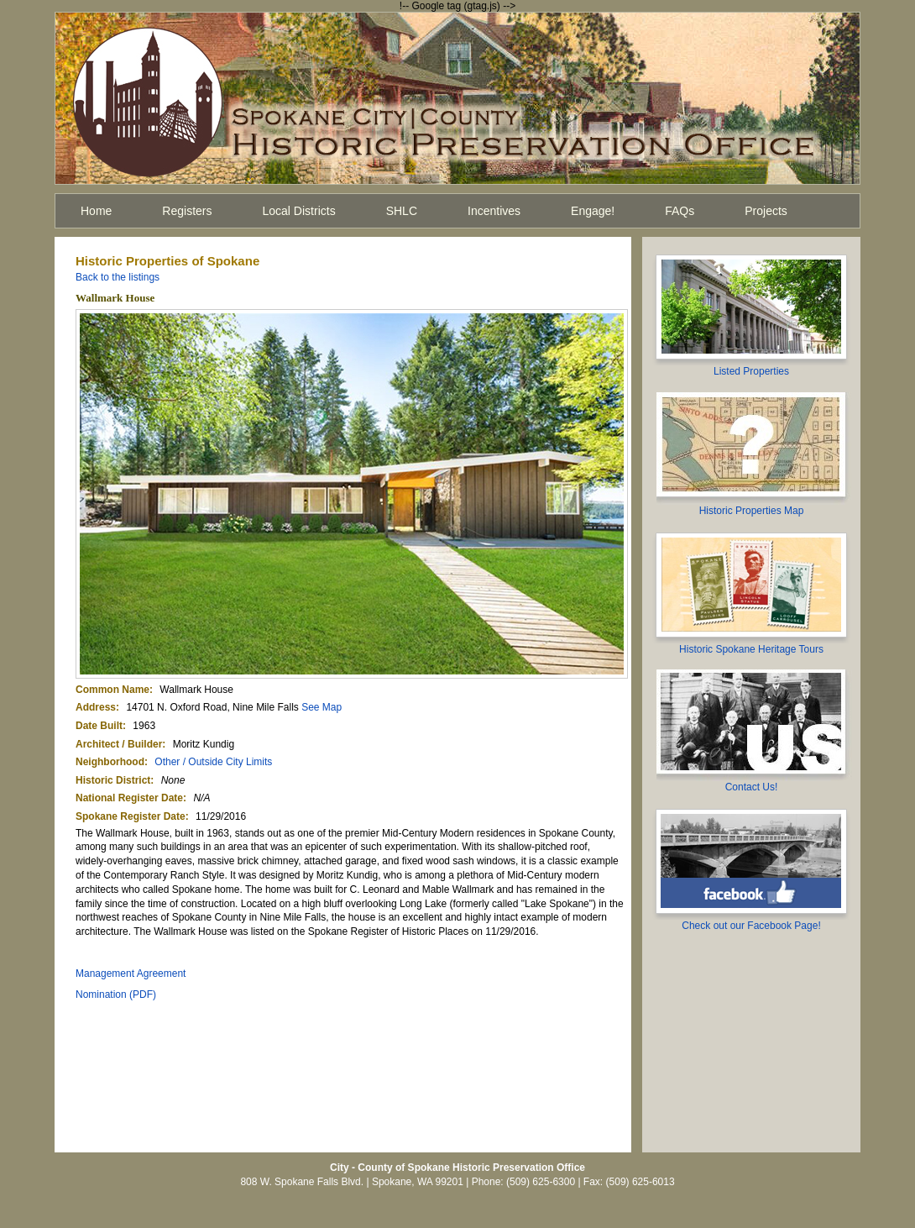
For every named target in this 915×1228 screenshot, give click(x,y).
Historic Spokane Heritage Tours (751, 649)
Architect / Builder (119, 744)
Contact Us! (751, 787)
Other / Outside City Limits (213, 762)
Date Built (99, 726)
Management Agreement (131, 973)
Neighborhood (110, 762)
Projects (766, 211)
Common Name (112, 689)
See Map (321, 707)
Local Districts (299, 211)
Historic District (113, 780)
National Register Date (129, 798)
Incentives (494, 211)
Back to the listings (117, 277)
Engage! (592, 211)
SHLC (401, 211)
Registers (187, 211)
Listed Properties (751, 371)
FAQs (679, 211)
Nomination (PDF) (116, 994)
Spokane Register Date (131, 816)
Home (96, 211)
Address (96, 707)
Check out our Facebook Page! (751, 925)
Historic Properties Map (751, 511)
